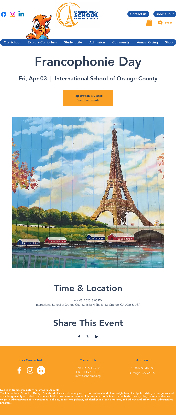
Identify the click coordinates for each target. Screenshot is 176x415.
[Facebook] (3, 14)
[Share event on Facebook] (79, 336)
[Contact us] (138, 14)
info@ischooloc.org (88, 376)
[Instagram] (12, 14)
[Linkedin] (21, 14)
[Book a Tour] (164, 14)
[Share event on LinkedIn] (96, 336)
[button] (149, 22)
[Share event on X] (88, 336)
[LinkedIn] (41, 370)
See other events (88, 100)
